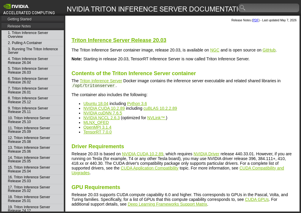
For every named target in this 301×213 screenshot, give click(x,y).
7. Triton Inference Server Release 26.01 (28, 90)
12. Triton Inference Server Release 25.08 (29, 139)
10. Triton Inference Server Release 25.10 (29, 120)
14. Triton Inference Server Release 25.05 (29, 159)
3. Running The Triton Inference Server (33, 51)
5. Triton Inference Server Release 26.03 (28, 70)
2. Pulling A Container (25, 43)
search (243, 8)
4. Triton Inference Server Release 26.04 (28, 60)
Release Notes (19, 26)
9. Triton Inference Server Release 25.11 (28, 110)
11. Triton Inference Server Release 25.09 (29, 130)
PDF (256, 20)
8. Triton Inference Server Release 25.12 (28, 100)
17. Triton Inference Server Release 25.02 (29, 189)
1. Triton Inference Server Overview (28, 34)
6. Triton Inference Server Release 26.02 (28, 80)
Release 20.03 (119, 40)
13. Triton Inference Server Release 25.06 (29, 149)
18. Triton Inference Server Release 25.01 (29, 199)
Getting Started (19, 19)
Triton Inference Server (101, 80)
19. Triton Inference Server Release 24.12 (29, 209)
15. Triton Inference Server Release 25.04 (29, 169)
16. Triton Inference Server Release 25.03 (29, 179)
